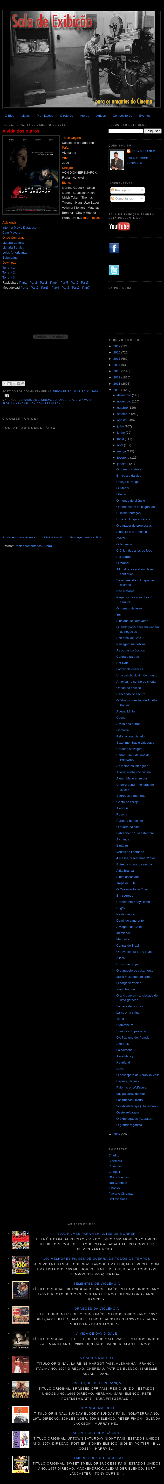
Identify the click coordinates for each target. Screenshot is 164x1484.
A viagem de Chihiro (130, 927)
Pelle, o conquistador (130, 736)
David (120, 1068)
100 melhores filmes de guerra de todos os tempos (96, 1258)
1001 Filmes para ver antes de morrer (97, 1233)
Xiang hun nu (125, 989)
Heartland (123, 1062)
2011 (117, 383)
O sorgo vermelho (128, 983)
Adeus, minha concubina (133, 772)
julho (121, 426)
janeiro (122, 464)
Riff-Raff (122, 663)
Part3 (43, 282)
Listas (25, 115)
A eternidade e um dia (131, 778)
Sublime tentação (128, 513)
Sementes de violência (96, 1283)
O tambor (122, 563)
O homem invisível (129, 469)
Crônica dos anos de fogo (134, 550)
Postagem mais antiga (85, 537)
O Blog (9, 115)
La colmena (124, 1050)
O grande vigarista (129, 1125)
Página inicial (53, 537)
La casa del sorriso (129, 1006)
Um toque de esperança (96, 1383)
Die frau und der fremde (132, 1037)
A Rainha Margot (97, 1358)
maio (121, 439)
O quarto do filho (127, 827)
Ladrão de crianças (129, 669)
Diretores (66, 115)
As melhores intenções (132, 766)
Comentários (122, 198)
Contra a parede (127, 656)
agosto (122, 420)
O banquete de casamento (134, 970)
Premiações (45, 115)
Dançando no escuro (130, 694)
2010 (117, 390)
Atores (84, 115)
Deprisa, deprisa (127, 1081)
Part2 (33, 282)
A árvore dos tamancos (132, 532)
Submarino (10, 257)
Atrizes (101, 115)
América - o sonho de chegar (136, 681)
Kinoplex (115, 1188)
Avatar (120, 538)
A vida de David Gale (96, 1333)
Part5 (64, 282)
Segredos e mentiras (130, 795)
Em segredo (124, 895)
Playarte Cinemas (121, 1193)
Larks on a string (127, 1012)
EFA (71, 400)
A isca (120, 958)
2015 (117, 358)
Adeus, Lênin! (126, 711)
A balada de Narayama (132, 621)
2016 (117, 352)
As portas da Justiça (130, 650)
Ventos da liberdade (130, 852)
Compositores (122, 115)
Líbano (121, 494)
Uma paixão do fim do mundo (136, 675)
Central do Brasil (127, 945)
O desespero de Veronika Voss (137, 1075)
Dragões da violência (97, 1308)
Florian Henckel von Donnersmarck (31, 403)
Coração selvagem (129, 749)
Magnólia (122, 939)
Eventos (144, 115)
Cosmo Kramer (143, 151)
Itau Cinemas (118, 1183)
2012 (117, 377)
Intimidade (123, 933)
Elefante (122, 845)
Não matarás (125, 591)
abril (120, 445)
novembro (124, 401)
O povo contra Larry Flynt (134, 952)
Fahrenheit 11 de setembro (135, 833)
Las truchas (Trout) (129, 1100)
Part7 (85, 282)
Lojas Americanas (14, 252)
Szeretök (122, 1044)
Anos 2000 (31, 400)
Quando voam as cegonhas (135, 507)
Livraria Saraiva (13, 247)
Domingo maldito (96, 1408)
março (122, 451)
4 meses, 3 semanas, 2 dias (135, 858)
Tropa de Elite (126, 883)
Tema (120, 1019)
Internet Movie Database (19, 227)
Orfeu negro (124, 544)
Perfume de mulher (129, 820)
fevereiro (123, 457)
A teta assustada (127, 877)
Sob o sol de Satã (128, 638)
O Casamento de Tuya (132, 889)
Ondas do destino (128, 688)
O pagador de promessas (134, 525)
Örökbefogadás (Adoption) (134, 1118)
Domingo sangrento (130, 920)
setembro (124, 414)
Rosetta (121, 814)
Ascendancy (124, 1056)
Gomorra (122, 730)
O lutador (122, 488)
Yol (118, 614)
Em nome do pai (127, 964)
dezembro (124, 395)
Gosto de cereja (127, 802)
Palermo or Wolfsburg (131, 1087)
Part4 (54, 282)
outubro (123, 407)
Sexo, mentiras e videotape (135, 742)
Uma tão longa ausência (133, 519)
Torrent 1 (8, 267)
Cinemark (115, 1161)
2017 (117, 346)
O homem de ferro (129, 608)
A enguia (122, 808)
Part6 (74, 282)
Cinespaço (116, 1166)
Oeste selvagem (127, 1112)
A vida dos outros (20, 131)
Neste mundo (125, 914)
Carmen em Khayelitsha (133, 902)
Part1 (23, 282)
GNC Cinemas (119, 1177)
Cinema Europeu (54, 400)
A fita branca (125, 870)
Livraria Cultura (13, 242)
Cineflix (114, 1155)
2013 (117, 371)
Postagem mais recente (18, 537)
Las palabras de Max (130, 1093)
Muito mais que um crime (133, 977)
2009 (117, 1134)
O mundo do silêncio (130, 500)
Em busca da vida (128, 475)
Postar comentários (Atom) (33, 546)
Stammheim (124, 1025)
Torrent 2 (8, 272)
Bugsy (120, 908)
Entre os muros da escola (134, 864)
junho (121, 432)
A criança (122, 839)
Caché (120, 717)
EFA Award (84, 400)
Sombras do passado (131, 1031)
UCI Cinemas (118, 1199)
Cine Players (11, 232)
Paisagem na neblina (130, 644)
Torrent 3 (8, 277)
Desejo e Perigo (127, 482)
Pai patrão (123, 557)
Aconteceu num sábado (97, 1433)
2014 (117, 365)
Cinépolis (115, 1172)
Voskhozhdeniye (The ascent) (136, 1106)
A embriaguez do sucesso (96, 1458)
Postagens (120, 190)
